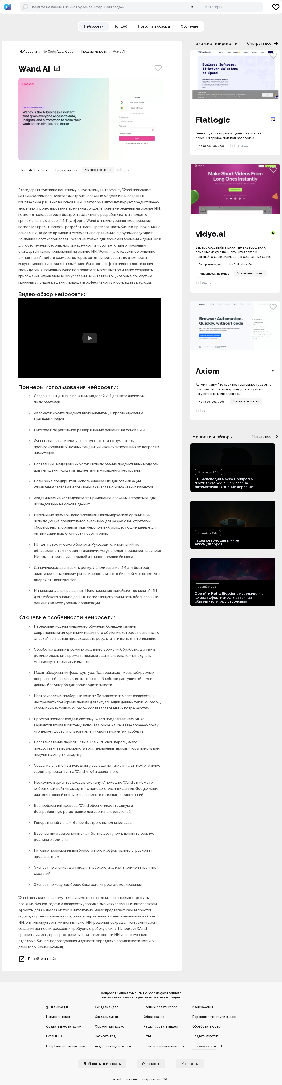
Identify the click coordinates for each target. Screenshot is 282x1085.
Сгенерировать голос (160, 1007)
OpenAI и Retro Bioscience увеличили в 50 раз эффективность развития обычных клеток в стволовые (229, 597)
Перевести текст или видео (214, 1017)
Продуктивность (94, 51)
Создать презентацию (63, 1026)
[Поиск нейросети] (103, 7)
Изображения (202, 1007)
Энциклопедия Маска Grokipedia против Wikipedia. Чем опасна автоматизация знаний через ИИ (224, 483)
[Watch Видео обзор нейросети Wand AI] (89, 338)
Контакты (190, 1064)
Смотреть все (262, 43)
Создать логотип (205, 1036)
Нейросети (28, 51)
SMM (147, 1036)
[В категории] (229, 7)
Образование (154, 1017)
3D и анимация (57, 1007)
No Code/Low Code (58, 51)
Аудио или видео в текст (114, 1046)
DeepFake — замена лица (65, 1046)
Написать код (105, 1036)
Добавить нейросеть (102, 1064)
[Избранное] (275, 7)
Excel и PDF (55, 1036)
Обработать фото (206, 1026)
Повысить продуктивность (164, 1046)
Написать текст (58, 1017)
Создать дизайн (107, 1017)
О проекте (151, 1064)
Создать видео (107, 1007)
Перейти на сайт (37, 959)
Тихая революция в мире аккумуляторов (217, 542)
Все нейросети (207, 1046)
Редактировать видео (161, 1026)
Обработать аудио (109, 1026)
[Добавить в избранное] (158, 67)
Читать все (265, 436)
